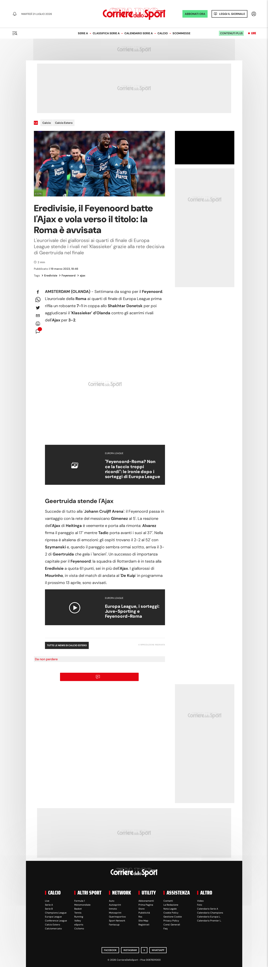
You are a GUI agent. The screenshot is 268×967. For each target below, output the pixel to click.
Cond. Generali (171, 924)
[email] (38, 316)
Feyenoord (67, 275)
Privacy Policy (171, 920)
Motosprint (115, 912)
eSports (78, 924)
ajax (81, 275)
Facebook (110, 950)
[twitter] (38, 308)
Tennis (77, 912)
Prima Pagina (145, 904)
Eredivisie (49, 275)
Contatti (168, 900)
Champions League (56, 912)
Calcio (162, 33)
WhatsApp (158, 950)
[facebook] (38, 292)
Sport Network (117, 920)
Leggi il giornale (232, 13)
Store (141, 908)
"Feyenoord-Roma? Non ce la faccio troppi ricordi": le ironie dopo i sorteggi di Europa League (132, 469)
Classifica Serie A (106, 33)
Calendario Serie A (138, 33)
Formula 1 (79, 900)
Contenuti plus (231, 33)
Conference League (56, 920)
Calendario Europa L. (208, 916)
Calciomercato (53, 928)
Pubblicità (144, 912)
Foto (199, 904)
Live (253, 33)
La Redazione (170, 904)
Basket (78, 908)
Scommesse (181, 33)
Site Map (143, 920)
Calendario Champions (210, 912)
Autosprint (115, 904)
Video (200, 900)
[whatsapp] (38, 300)
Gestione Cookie (172, 916)
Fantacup (114, 924)
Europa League (53, 916)
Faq (165, 928)
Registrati (143, 924)
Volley (77, 920)
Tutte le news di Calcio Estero (67, 645)
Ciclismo (79, 928)
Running (78, 916)
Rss (140, 916)
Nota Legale (170, 908)
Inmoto (113, 908)
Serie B (49, 908)
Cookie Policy (170, 912)
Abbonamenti (146, 900)
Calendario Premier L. (209, 920)
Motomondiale (82, 904)
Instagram (130, 950)
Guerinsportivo (117, 916)
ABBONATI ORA (195, 13)
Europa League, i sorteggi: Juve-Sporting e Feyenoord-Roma (132, 611)
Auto (111, 900)
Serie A (83, 33)
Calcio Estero (63, 123)
